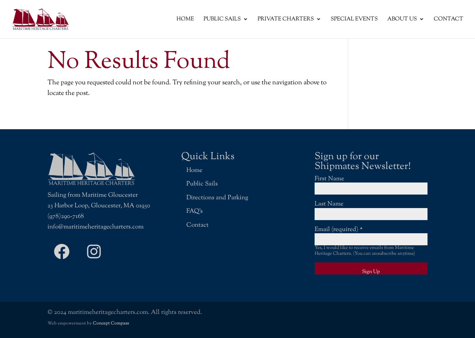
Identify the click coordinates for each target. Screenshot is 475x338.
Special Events (354, 19)
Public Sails (222, 19)
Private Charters (286, 19)
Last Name (329, 204)
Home (185, 19)
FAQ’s (194, 211)
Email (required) (338, 229)
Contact (448, 19)
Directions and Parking (217, 197)
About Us (402, 19)
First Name (329, 179)
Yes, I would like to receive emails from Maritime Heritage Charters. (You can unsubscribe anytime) (365, 251)
